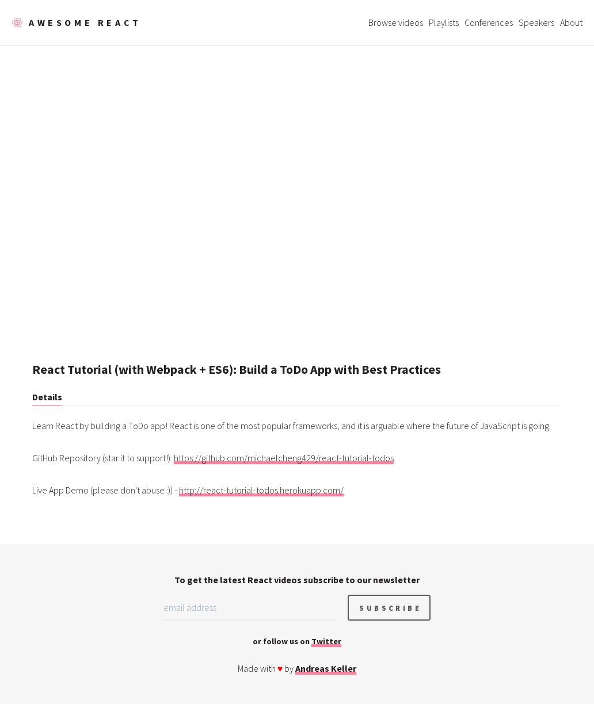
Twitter (326, 641)
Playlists (444, 22)
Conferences (488, 22)
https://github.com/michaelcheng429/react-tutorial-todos (284, 458)
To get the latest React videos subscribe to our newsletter (297, 580)
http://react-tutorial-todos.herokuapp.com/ (261, 490)
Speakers (536, 22)
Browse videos (395, 22)
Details (47, 397)
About (571, 22)
